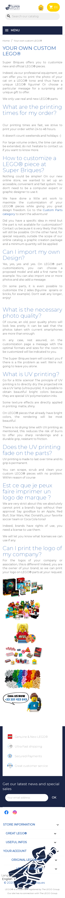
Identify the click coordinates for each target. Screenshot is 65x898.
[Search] (32, 16)
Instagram (15, 812)
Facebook (6, 812)
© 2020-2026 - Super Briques (24, 882)
